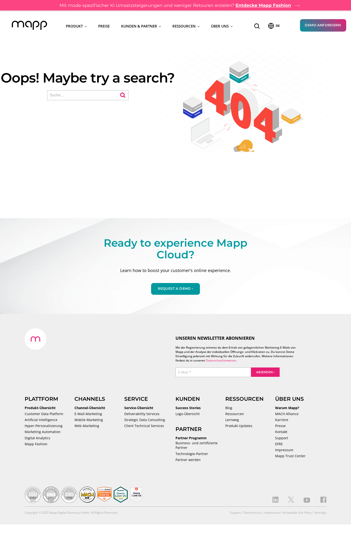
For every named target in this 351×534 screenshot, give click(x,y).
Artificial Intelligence (41, 420)
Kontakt (281, 432)
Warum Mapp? (287, 408)
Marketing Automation (43, 432)
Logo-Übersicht (188, 414)
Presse (280, 426)
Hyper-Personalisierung (43, 426)
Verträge (320, 513)
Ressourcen (185, 26)
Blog (228, 408)
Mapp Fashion (36, 444)
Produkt (76, 26)
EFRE (279, 444)
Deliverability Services (141, 414)
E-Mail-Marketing (88, 414)
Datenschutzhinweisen (221, 361)
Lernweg (232, 420)
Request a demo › (175, 289)
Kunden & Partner (141, 26)
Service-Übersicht (138, 408)
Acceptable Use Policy (297, 513)
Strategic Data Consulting (144, 420)
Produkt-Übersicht (40, 408)
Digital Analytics (37, 438)
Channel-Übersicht (89, 408)
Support (281, 438)
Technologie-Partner (192, 454)
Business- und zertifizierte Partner (197, 445)
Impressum (284, 450)
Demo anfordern (323, 25)
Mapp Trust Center (290, 456)
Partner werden (188, 460)
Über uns (221, 26)
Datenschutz (252, 513)
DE (274, 26)
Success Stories (188, 408)
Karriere (281, 420)
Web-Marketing (86, 426)
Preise (104, 26)
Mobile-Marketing (88, 420)
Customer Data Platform (44, 414)
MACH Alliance (287, 414)
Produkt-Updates (238, 426)
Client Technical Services (144, 426)
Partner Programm (191, 438)
